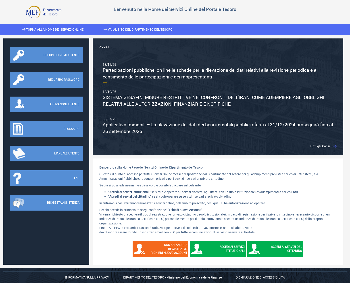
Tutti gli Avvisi (320, 146)
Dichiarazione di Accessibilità (260, 277)
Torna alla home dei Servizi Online (52, 29)
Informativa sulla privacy (87, 277)
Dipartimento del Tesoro (143, 277)
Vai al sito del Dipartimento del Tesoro (138, 29)
